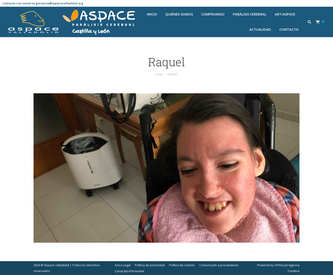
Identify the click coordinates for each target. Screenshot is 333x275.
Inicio (159, 74)
